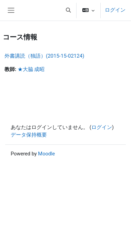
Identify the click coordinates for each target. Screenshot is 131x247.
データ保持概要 (29, 135)
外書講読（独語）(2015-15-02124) (44, 56)
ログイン (115, 10)
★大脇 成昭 (31, 69)
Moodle (46, 154)
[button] (68, 10)
